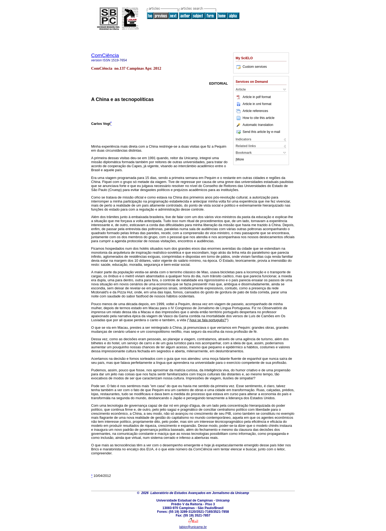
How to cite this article (258, 118)
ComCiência (105, 55)
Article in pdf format (253, 97)
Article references (252, 111)
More (240, 159)
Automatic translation (254, 125)
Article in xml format (253, 104)
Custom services (251, 67)
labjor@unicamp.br (193, 527)
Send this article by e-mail (258, 132)
